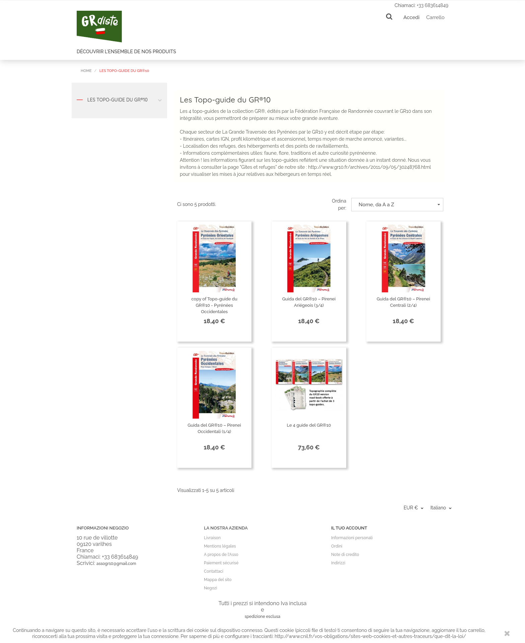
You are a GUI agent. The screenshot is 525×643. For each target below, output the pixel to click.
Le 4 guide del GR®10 (309, 425)
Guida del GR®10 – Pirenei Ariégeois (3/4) (309, 302)
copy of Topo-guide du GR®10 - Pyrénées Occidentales (214, 305)
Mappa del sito (217, 579)
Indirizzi (338, 563)
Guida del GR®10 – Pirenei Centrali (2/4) (403, 302)
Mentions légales (220, 546)
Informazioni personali (352, 537)
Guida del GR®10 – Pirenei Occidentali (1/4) (214, 428)
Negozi (210, 588)
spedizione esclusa (263, 616)
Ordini (336, 546)
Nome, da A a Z (399, 205)
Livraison (212, 537)
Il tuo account (349, 527)
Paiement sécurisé (221, 563)
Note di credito (345, 554)
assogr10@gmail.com (116, 563)
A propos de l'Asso (221, 554)
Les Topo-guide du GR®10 (119, 101)
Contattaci (213, 571)
